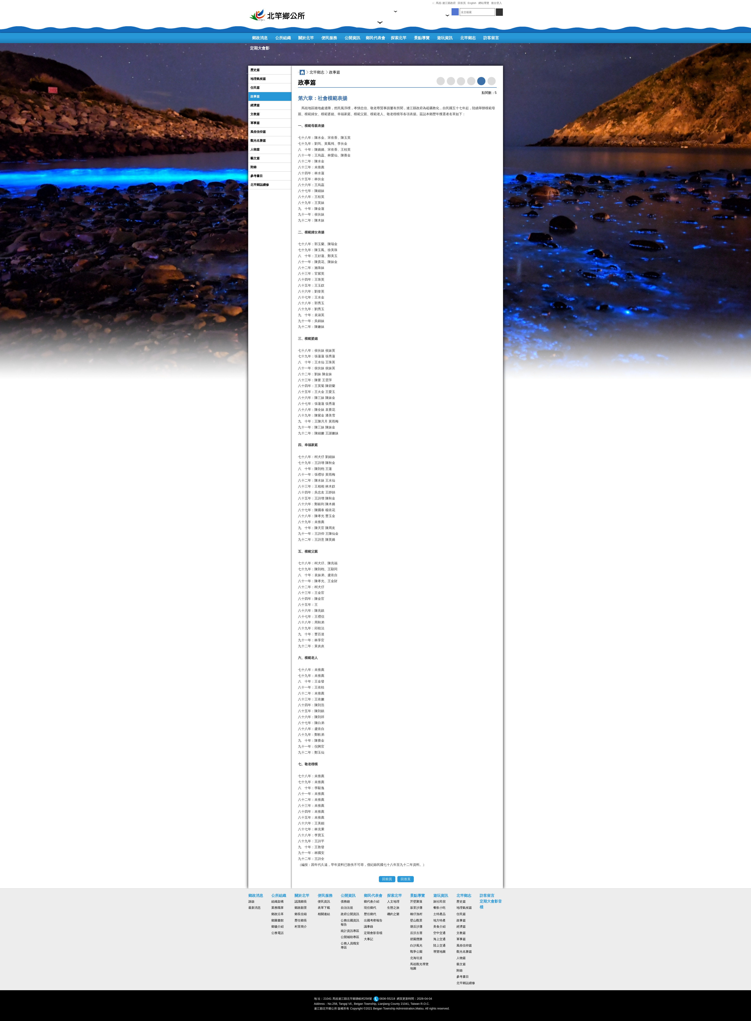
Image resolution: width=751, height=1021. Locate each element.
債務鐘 (345, 901)
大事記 (368, 939)
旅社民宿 (439, 901)
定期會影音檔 (373, 933)
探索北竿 (398, 38)
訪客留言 (491, 38)
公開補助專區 (350, 937)
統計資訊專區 (350, 931)
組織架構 (277, 901)
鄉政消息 (260, 38)
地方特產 (439, 920)
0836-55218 (387, 998)
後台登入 (496, 3)
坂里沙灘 (416, 907)
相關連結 (324, 914)
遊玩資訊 (445, 38)
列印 (451, 81)
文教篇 (255, 114)
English (472, 3)
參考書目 (256, 176)
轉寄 (441, 81)
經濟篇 (255, 105)
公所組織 (283, 38)
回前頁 (387, 879)
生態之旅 (393, 907)
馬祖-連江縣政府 (445, 3)
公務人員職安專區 (350, 945)
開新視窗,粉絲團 (455, 11)
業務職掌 (277, 907)
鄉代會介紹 (371, 901)
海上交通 (439, 939)
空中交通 (439, 933)
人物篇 (255, 149)
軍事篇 (255, 123)
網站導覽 (483, 3)
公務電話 (277, 933)
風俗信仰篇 (258, 131)
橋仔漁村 (416, 914)
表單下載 (324, 907)
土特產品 (439, 914)
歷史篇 (255, 70)
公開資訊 (352, 38)
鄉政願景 (301, 907)
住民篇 (255, 87)
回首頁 (462, 3)
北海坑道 (416, 958)
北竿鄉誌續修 (259, 184)
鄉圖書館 (277, 920)
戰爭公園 (416, 951)
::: (433, 3)
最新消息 (254, 907)
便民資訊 (324, 901)
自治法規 (347, 907)
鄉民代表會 (375, 38)
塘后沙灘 (416, 926)
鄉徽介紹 (277, 926)
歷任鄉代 (370, 914)
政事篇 (255, 96)
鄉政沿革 (277, 914)
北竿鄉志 (468, 38)
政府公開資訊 (350, 914)
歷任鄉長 (301, 920)
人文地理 (393, 901)
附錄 (253, 167)
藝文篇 (255, 158)
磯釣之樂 (393, 914)
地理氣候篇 (258, 78)
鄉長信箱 (301, 914)
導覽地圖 (439, 951)
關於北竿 (306, 38)
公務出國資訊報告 (350, 922)
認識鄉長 (301, 901)
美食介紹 (439, 926)
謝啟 (251, 901)
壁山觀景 (416, 920)
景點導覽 (422, 38)
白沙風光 (416, 945)
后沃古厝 (416, 933)
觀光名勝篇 (258, 140)
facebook (461, 81)
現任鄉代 (370, 907)
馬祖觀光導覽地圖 (419, 966)
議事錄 (368, 926)
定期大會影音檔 (259, 49)
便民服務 (329, 38)
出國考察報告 (373, 920)
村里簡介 (301, 926)
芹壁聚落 (416, 901)
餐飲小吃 (439, 907)
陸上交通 (439, 945)
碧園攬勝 (416, 939)
